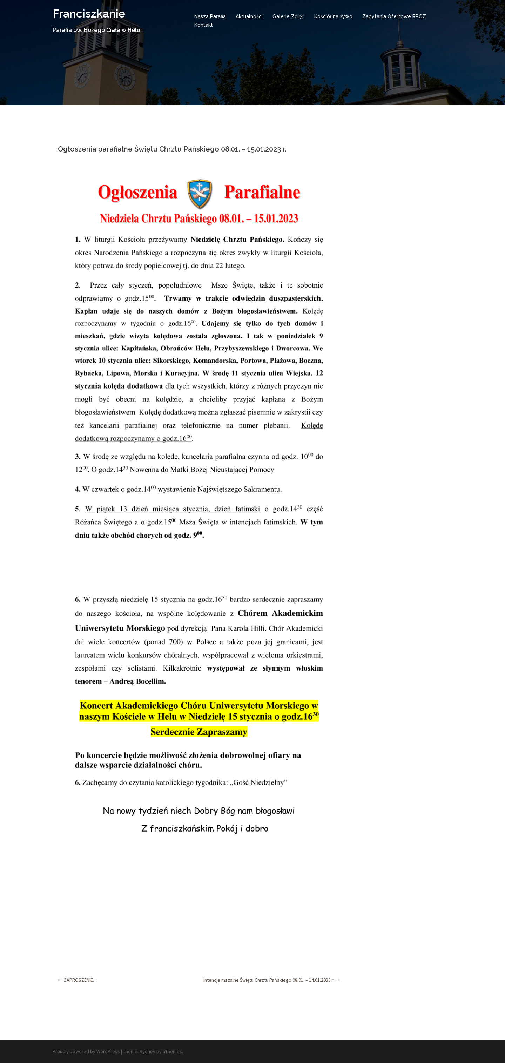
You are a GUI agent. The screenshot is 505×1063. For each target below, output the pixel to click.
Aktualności (249, 16)
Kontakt (203, 25)
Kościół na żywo (333, 16)
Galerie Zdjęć (288, 16)
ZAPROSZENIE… (80, 980)
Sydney (147, 1051)
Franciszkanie (89, 13)
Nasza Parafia (210, 16)
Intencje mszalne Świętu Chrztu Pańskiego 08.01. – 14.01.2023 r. (268, 980)
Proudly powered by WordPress (86, 1051)
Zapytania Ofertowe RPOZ (394, 16)
